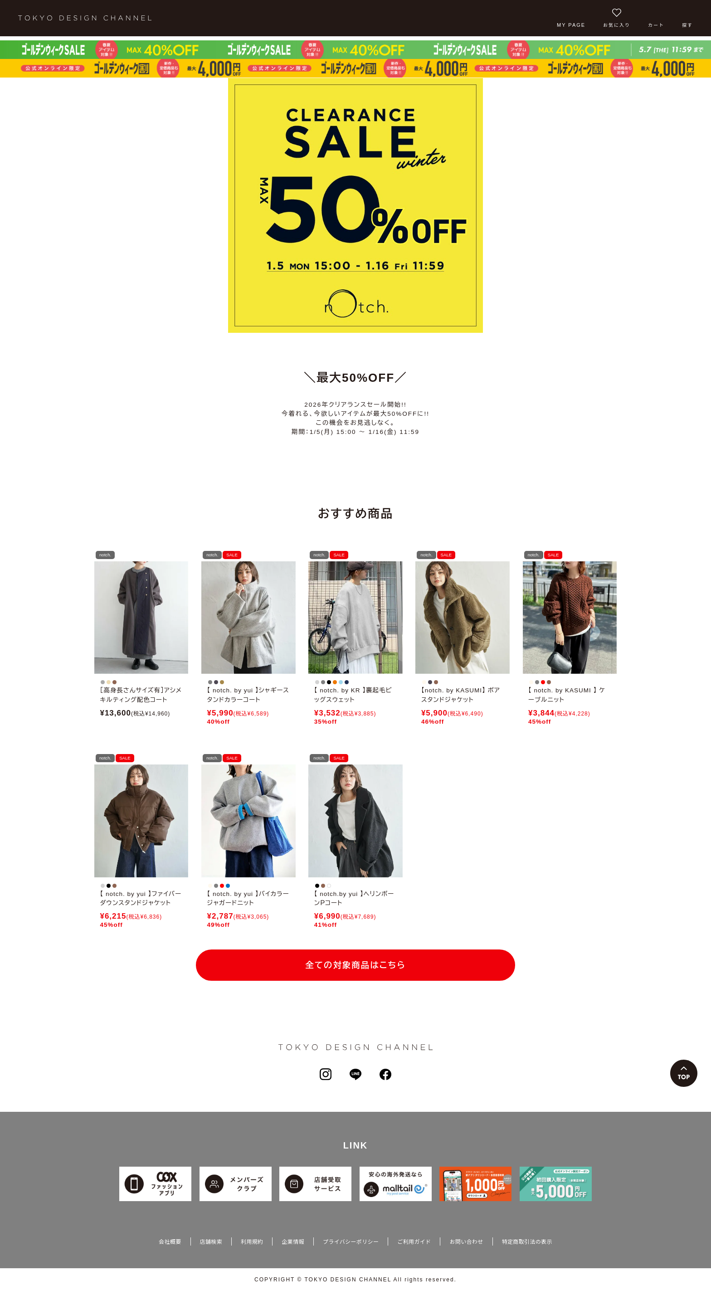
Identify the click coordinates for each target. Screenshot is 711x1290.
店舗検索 (211, 1242)
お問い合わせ (466, 1242)
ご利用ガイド (414, 1242)
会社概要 (170, 1242)
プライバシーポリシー (351, 1242)
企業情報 (293, 1242)
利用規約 (252, 1242)
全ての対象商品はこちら (355, 965)
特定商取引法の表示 (527, 1242)
